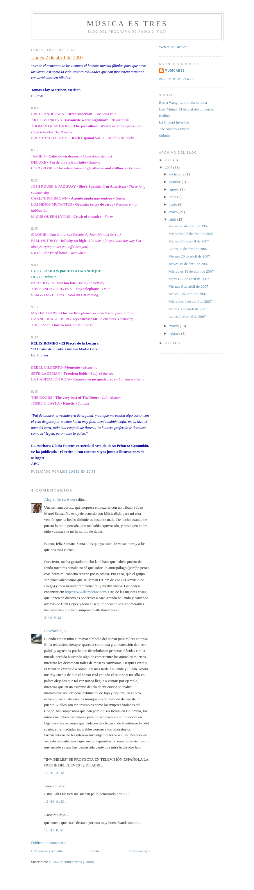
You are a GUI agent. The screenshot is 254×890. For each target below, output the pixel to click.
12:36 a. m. (55, 773)
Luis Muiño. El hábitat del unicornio (186, 109)
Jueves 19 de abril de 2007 (188, 264)
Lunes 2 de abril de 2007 (187, 316)
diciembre (177, 174)
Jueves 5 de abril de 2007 (187, 294)
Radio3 (164, 115)
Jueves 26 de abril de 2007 (188, 226)
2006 (169, 343)
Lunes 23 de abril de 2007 (188, 248)
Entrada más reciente (47, 851)
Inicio (94, 851)
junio (173, 204)
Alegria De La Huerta (60, 499)
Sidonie (165, 135)
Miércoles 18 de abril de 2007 (191, 271)
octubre (175, 182)
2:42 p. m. (53, 617)
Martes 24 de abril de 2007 (188, 241)
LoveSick (51, 630)
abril (173, 219)
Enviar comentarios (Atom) (73, 862)
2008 (169, 160)
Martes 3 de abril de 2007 (187, 309)
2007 (169, 167)
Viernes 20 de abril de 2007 (189, 256)
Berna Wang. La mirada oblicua (183, 102)
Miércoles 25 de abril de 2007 (191, 233)
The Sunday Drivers (174, 129)
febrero (175, 333)
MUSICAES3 (175, 70)
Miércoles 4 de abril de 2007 (190, 301)
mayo (174, 212)
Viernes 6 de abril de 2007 (188, 286)
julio (173, 197)
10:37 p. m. (54, 830)
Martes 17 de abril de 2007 (188, 279)
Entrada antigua (138, 851)
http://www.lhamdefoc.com (85, 592)
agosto (174, 189)
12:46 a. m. (55, 801)
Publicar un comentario (48, 842)
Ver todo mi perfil (177, 79)
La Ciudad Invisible (174, 122)
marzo (174, 326)
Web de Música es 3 (174, 47)
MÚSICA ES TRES (127, 23)
